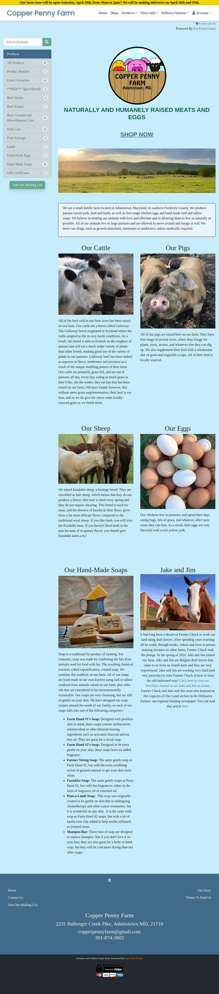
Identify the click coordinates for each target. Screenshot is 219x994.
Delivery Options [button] (173, 13)
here (185, 706)
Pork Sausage (16, 138)
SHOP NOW (136, 134)
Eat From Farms (205, 28)
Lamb (11, 146)
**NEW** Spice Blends (23, 89)
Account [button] (200, 13)
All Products (15, 63)
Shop (114, 13)
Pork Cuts (14, 129)
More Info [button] (148, 13)
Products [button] (128, 13)
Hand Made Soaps (19, 164)
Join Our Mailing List (27, 185)
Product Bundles (18, 71)
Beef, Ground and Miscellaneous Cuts (20, 117)
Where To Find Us (198, 897)
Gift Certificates (18, 173)
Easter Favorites (18, 80)
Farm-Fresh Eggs (19, 155)
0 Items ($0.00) (205, 23)
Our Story (204, 890)
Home (103, 13)
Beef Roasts (15, 106)
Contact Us (15, 897)
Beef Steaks (15, 98)
